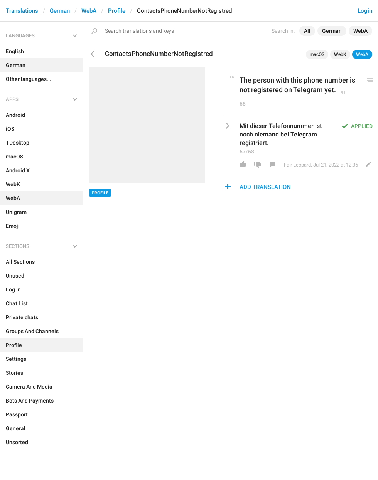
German (60, 10)
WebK (340, 54)
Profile (116, 10)
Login (365, 10)
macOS (317, 54)
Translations (22, 10)
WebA (88, 10)
